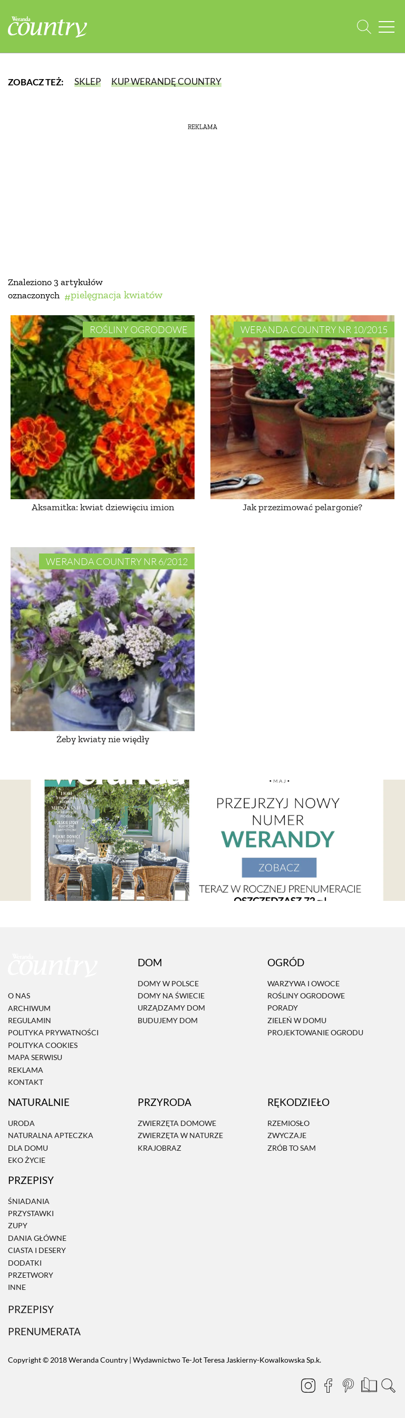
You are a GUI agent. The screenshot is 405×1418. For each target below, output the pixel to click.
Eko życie (26, 1159)
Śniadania (29, 1201)
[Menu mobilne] (386, 26)
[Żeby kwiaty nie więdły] (103, 639)
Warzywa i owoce (303, 983)
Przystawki (31, 1213)
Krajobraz (159, 1147)
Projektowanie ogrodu (315, 1032)
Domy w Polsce (168, 983)
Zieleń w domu (296, 1020)
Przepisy (31, 1309)
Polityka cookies (43, 1045)
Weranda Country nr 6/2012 (117, 561)
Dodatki (25, 1262)
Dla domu (28, 1147)
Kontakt (25, 1081)
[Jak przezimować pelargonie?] (302, 407)
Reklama (25, 1069)
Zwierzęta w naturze (180, 1135)
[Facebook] (328, 1385)
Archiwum (29, 1008)
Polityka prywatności (53, 1032)
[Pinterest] (348, 1385)
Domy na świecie (171, 995)
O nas (19, 995)
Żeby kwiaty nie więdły (102, 739)
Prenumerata (44, 1331)
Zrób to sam (291, 1147)
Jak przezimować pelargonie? (302, 507)
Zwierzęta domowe (177, 1123)
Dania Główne (37, 1238)
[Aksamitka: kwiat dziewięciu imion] (103, 407)
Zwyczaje (286, 1135)
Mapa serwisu (35, 1057)
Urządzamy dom (171, 1007)
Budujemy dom (168, 1020)
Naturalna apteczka (50, 1135)
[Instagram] (308, 1385)
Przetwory (30, 1274)
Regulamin (29, 1020)
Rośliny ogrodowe (139, 329)
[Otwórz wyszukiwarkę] (364, 26)
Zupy (17, 1225)
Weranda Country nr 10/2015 (314, 329)
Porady (282, 1007)
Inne (17, 1287)
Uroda (21, 1123)
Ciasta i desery (37, 1250)
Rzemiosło (288, 1123)
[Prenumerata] (368, 1384)
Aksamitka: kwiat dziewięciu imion (103, 507)
